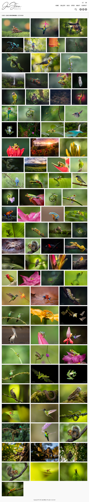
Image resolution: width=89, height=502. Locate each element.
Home (57, 5)
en (86, 2)
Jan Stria (44, 500)
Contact (84, 5)
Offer (73, 5)
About (78, 5)
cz (83, 2)
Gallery (62, 5)
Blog (68, 5)
